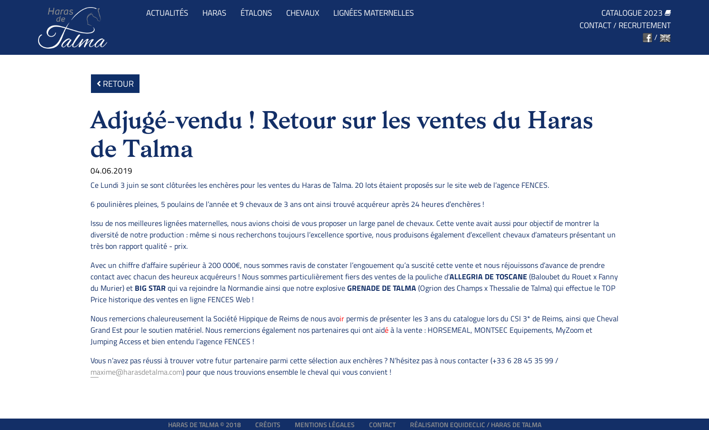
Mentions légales (325, 425)
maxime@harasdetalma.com (136, 372)
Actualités (167, 13)
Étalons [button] (256, 13)
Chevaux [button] (302, 13)
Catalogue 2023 (636, 13)
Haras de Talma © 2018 (204, 425)
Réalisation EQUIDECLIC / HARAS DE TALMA (475, 425)
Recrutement (645, 25)
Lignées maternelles (373, 13)
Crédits (267, 425)
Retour (115, 83)
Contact (595, 25)
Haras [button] (214, 13)
